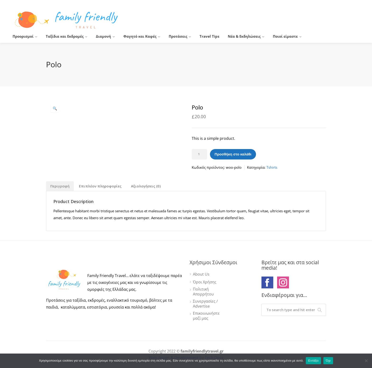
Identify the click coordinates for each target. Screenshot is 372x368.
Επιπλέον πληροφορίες (100, 186)
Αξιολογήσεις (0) (146, 186)
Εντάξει (313, 360)
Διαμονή (103, 36)
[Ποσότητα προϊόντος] (199, 154)
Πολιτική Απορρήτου (203, 292)
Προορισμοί (23, 36)
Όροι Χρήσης (204, 282)
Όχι (328, 360)
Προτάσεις (178, 36)
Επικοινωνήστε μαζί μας (206, 316)
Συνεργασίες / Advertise (205, 304)
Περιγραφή (60, 186)
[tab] (60, 186)
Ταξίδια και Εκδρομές (65, 36)
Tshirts (271, 167)
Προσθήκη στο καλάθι (233, 154)
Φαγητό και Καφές (139, 36)
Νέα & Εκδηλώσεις (244, 36)
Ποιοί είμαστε (285, 36)
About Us (201, 274)
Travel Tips (209, 36)
